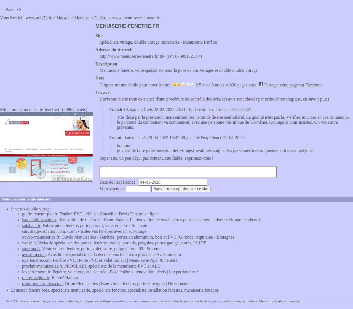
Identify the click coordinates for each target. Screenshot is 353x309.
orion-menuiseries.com (42, 283)
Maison (62, 17)
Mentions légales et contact (279, 301)
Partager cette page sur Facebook (293, 85)
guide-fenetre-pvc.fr (39, 214)
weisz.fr (29, 243)
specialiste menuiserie (70, 290)
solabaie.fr (31, 225)
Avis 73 (14, 9)
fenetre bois (38, 290)
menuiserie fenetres (201, 290)
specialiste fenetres (109, 290)
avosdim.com (34, 254)
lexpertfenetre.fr (36, 272)
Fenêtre (100, 17)
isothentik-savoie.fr (39, 219)
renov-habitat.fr (35, 277)
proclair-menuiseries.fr (42, 266)
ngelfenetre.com (36, 260)
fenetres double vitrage (31, 209)
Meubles (81, 17)
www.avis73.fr (39, 17)
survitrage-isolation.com (43, 231)
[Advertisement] (46, 62)
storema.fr (31, 248)
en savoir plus (315, 99)
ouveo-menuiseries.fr (40, 237)
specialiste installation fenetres (155, 290)
